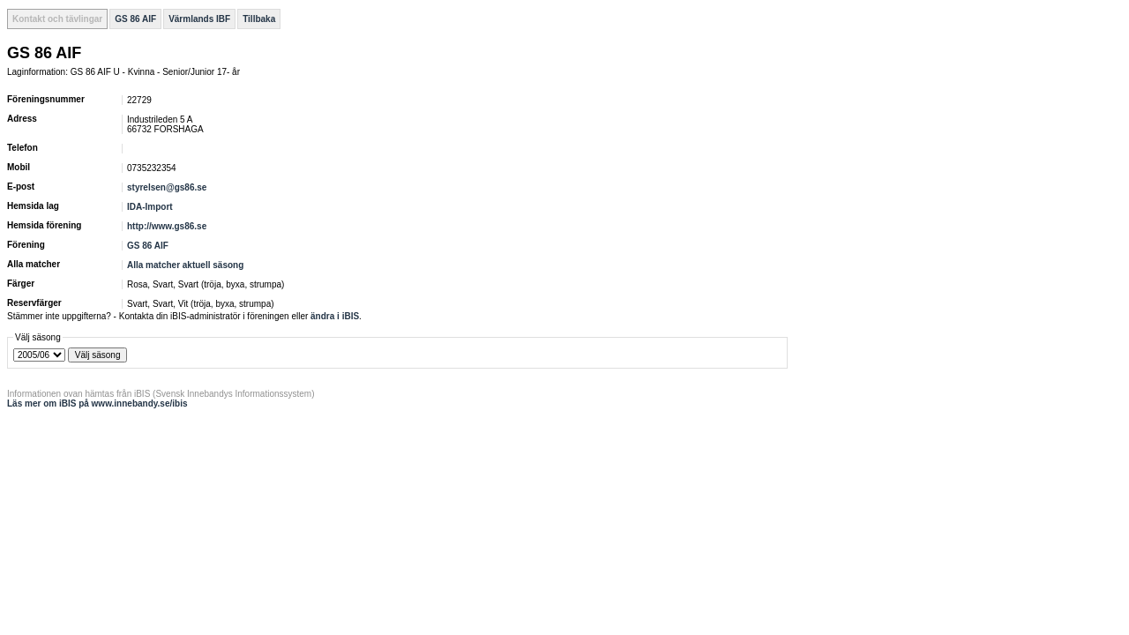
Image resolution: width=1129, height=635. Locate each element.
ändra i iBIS (334, 316)
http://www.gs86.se (166, 226)
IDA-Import (150, 207)
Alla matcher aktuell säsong (185, 265)
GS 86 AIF (135, 19)
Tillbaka (259, 19)
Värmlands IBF (199, 19)
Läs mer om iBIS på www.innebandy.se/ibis (97, 403)
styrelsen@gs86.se (166, 187)
